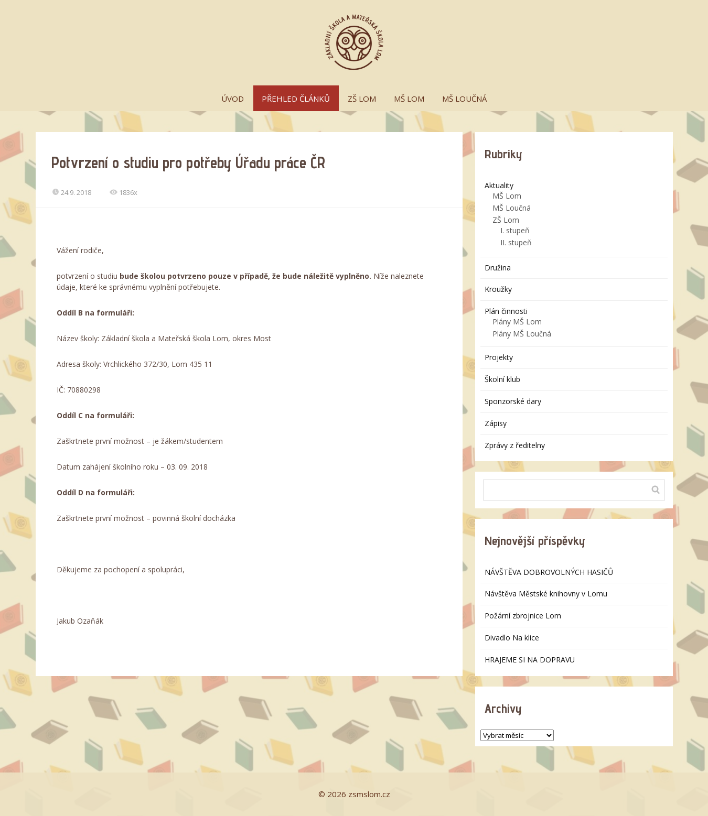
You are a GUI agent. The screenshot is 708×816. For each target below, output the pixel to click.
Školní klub (502, 379)
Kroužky (498, 289)
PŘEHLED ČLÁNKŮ (296, 98)
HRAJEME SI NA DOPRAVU (530, 660)
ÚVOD (232, 98)
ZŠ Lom (505, 220)
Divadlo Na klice (512, 638)
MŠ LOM (409, 98)
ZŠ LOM (362, 98)
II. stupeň (516, 242)
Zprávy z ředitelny (515, 445)
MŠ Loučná (511, 208)
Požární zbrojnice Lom (523, 616)
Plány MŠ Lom (517, 322)
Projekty (499, 357)
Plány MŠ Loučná (521, 334)
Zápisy (496, 423)
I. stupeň (515, 230)
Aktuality (499, 185)
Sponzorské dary (513, 401)
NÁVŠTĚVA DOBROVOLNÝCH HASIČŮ (549, 572)
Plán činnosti (506, 311)
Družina (498, 268)
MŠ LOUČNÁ (464, 98)
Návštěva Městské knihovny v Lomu (546, 594)
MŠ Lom (506, 196)
